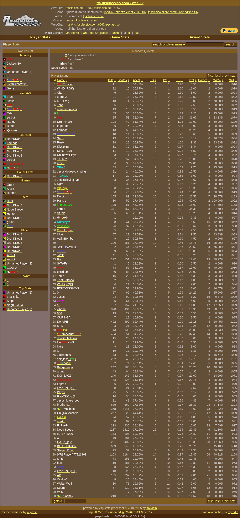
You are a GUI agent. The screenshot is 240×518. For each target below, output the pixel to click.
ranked (115, 32)
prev (225, 75)
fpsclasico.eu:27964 (79, 8)
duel (136, 32)
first (210, 75)
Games (202, 80)
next (232, 75)
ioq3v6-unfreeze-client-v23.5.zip (125, 12)
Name (61, 80)
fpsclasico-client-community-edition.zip (173, 12)
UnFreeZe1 (73, 32)
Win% (217, 80)
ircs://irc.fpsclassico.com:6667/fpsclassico (93, 24)
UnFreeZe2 (90, 32)
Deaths (122, 80)
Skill (231, 80)
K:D (178, 80)
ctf (129, 32)
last (217, 75)
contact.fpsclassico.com (81, 20)
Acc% (136, 80)
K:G (191, 80)
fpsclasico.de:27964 (107, 8)
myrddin (151, 508)
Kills (110, 80)
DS (165, 80)
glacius (104, 32)
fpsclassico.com (93, 16)
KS (152, 80)
